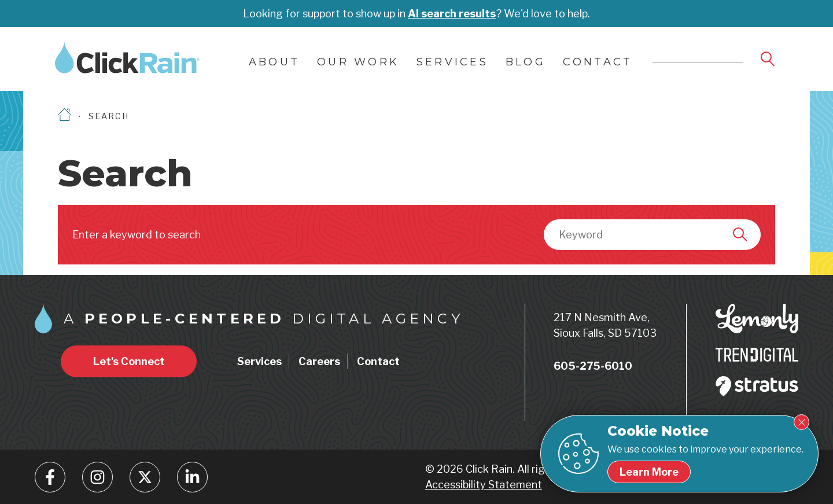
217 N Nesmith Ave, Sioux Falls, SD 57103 (605, 325)
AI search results (452, 14)
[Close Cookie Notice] (801, 422)
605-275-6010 (593, 366)
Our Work (358, 62)
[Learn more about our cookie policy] (649, 472)
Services (452, 62)
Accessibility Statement (483, 485)
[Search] (741, 234)
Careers (319, 361)
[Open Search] (769, 59)
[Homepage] (64, 116)
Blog (525, 62)
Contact (598, 62)
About (274, 62)
